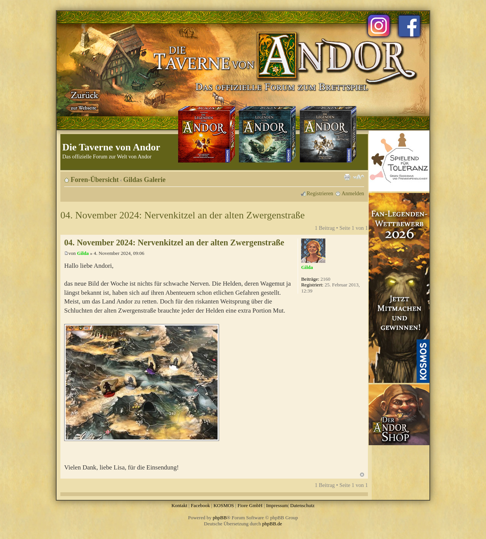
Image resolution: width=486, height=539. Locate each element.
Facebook (200, 505)
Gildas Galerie (144, 179)
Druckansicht (347, 177)
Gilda (83, 253)
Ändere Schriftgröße (358, 177)
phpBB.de (272, 523)
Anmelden (352, 193)
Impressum (277, 505)
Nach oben (362, 475)
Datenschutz (302, 505)
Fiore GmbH (249, 505)
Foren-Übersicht (95, 179)
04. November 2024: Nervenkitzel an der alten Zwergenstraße (182, 215)
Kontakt (179, 505)
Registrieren (320, 193)
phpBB (220, 517)
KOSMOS (223, 505)
